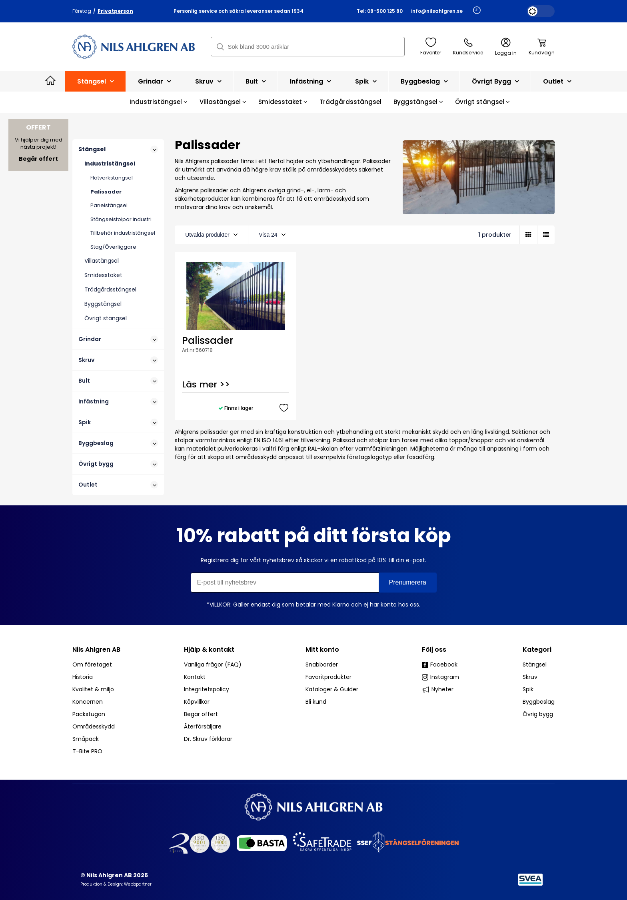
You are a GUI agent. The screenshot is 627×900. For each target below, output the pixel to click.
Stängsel (95, 81)
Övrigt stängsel (482, 102)
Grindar (154, 81)
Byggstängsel (418, 102)
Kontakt (195, 677)
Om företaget (92, 665)
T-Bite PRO (87, 751)
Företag (81, 11)
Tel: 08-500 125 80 (380, 11)
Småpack (85, 739)
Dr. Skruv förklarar (208, 739)
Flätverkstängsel (111, 178)
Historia (82, 677)
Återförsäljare (203, 726)
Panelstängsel (109, 205)
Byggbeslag (424, 81)
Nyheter (437, 689)
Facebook (439, 665)
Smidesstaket (283, 102)
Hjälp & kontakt (209, 649)
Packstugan (88, 714)
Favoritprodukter (328, 677)
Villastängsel (223, 102)
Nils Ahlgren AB (96, 649)
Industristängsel (159, 102)
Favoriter (430, 47)
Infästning (310, 81)
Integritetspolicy (206, 689)
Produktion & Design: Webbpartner (116, 884)
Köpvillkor (197, 702)
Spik (365, 81)
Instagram (440, 677)
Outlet (557, 81)
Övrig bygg (538, 714)
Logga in (506, 47)
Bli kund (316, 702)
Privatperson (115, 11)
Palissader (106, 192)
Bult (256, 81)
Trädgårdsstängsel (350, 102)
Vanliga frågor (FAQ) (213, 665)
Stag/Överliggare (113, 247)
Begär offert (201, 714)
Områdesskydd (93, 726)
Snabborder (322, 665)
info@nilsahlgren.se (437, 11)
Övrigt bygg (495, 81)
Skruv (208, 81)
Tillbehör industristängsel (122, 233)
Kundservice (468, 47)
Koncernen (87, 702)
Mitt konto (322, 649)
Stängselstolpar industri (121, 219)
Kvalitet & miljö (93, 689)
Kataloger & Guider (332, 689)
